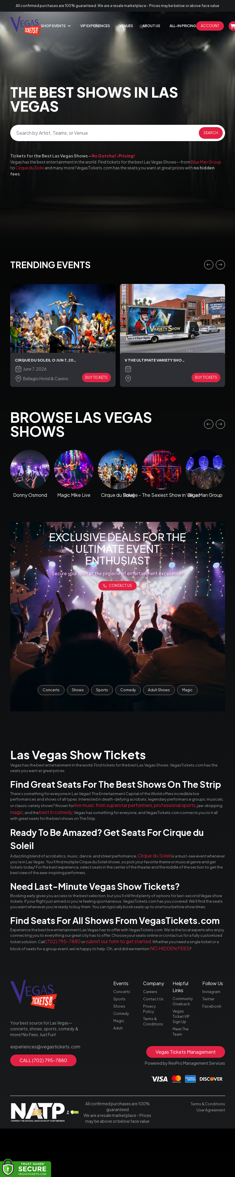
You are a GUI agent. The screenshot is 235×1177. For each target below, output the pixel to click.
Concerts (51, 692)
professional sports (79, 820)
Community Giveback (184, 1045)
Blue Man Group (206, 161)
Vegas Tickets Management (186, 1100)
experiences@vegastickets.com (41, 1089)
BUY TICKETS (96, 379)
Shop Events (56, 26)
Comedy (128, 692)
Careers (150, 1035)
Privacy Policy (150, 1054)
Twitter (209, 1043)
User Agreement (209, 1157)
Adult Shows (159, 692)
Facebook (212, 1052)
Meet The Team (181, 1079)
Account (210, 26)
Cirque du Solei (29, 167)
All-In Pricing (183, 26)
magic (138, 820)
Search (210, 133)
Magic (187, 692)
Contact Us (154, 1043)
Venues (126, 26)
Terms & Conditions (154, 1068)
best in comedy (180, 820)
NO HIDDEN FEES (93, 992)
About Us (151, 26)
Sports (102, 692)
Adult (118, 1076)
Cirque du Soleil (177, 872)
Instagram (212, 1035)
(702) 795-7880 (159, 978)
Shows (78, 692)
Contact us (117, 589)
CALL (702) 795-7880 (43, 1103)
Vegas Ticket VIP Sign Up (182, 1062)
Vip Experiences (95, 26)
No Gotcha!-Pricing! (113, 156)
